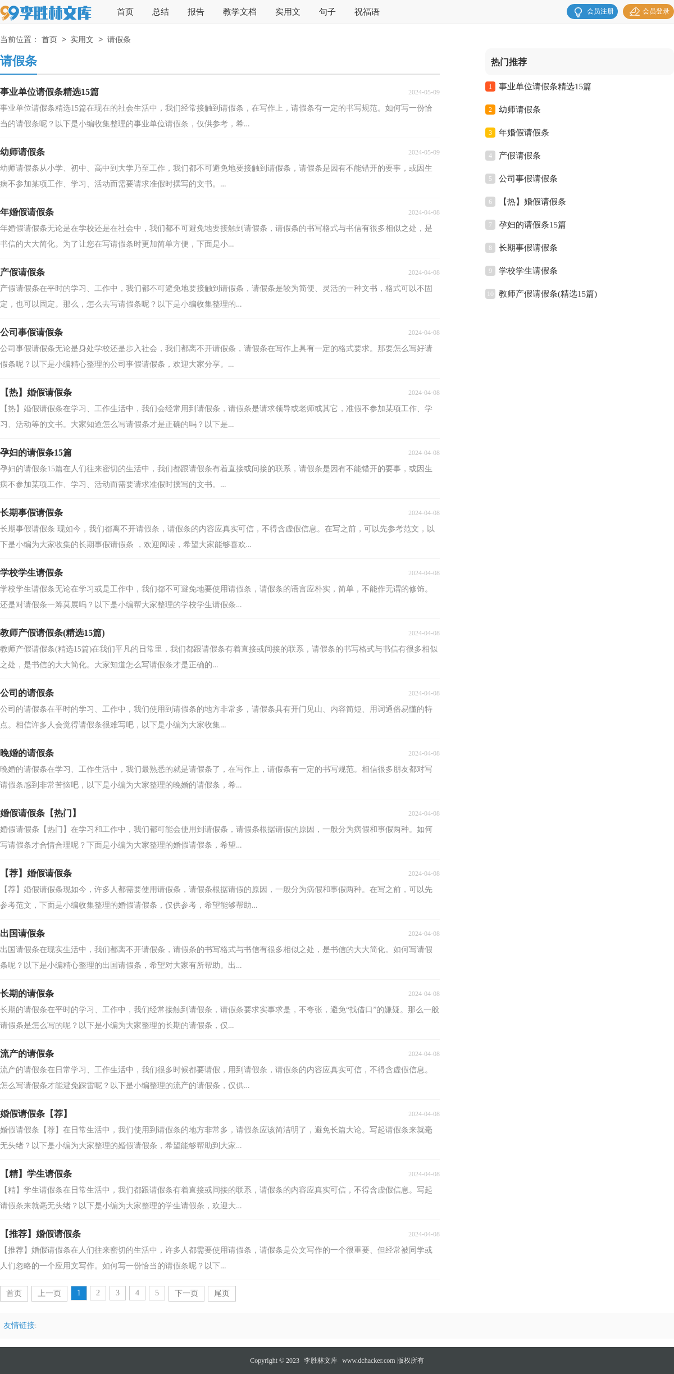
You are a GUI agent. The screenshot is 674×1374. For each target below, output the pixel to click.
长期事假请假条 (528, 247)
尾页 (222, 1293)
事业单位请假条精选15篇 (545, 86)
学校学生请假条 (528, 270)
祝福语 (367, 11)
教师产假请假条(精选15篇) (548, 293)
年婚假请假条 (524, 132)
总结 (160, 11)
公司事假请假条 (528, 178)
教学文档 (240, 11)
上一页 (49, 1293)
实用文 (287, 11)
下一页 (186, 1293)
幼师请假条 (520, 109)
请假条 (119, 40)
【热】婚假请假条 (532, 201)
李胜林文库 (321, 1360)
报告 (196, 11)
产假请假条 (520, 155)
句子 (327, 11)
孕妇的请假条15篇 (532, 224)
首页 (125, 11)
